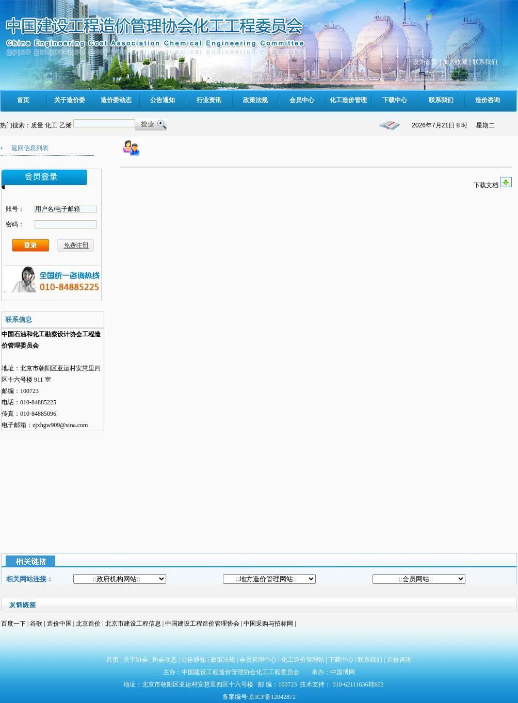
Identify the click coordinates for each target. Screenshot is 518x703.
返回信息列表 (29, 148)
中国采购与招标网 (269, 623)
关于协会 (135, 659)
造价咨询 (399, 659)
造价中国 (60, 623)
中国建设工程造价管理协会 (202, 623)
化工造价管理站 (303, 659)
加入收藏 (455, 62)
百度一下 (13, 623)
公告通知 (193, 659)
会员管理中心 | (260, 659)
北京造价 (89, 623)
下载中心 (341, 659)
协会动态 (164, 659)
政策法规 (223, 659)
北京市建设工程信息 (134, 623)
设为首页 (425, 62)
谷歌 (36, 623)
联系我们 (485, 62)
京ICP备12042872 (272, 696)
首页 (112, 659)
